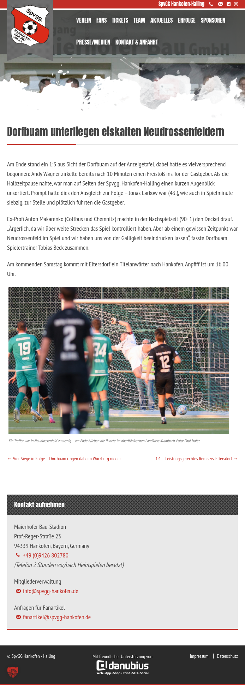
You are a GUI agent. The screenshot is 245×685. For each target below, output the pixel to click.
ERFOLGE (187, 20)
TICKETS (120, 20)
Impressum (199, 656)
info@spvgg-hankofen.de (50, 591)
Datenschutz (227, 656)
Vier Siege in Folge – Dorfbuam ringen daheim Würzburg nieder (64, 458)
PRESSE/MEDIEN (93, 42)
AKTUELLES (161, 20)
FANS (101, 20)
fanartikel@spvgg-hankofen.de (57, 617)
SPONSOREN (213, 20)
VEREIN (83, 20)
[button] (12, 672)
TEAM (139, 20)
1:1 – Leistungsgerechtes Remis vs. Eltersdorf (197, 458)
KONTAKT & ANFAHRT (136, 42)
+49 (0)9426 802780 (45, 555)
